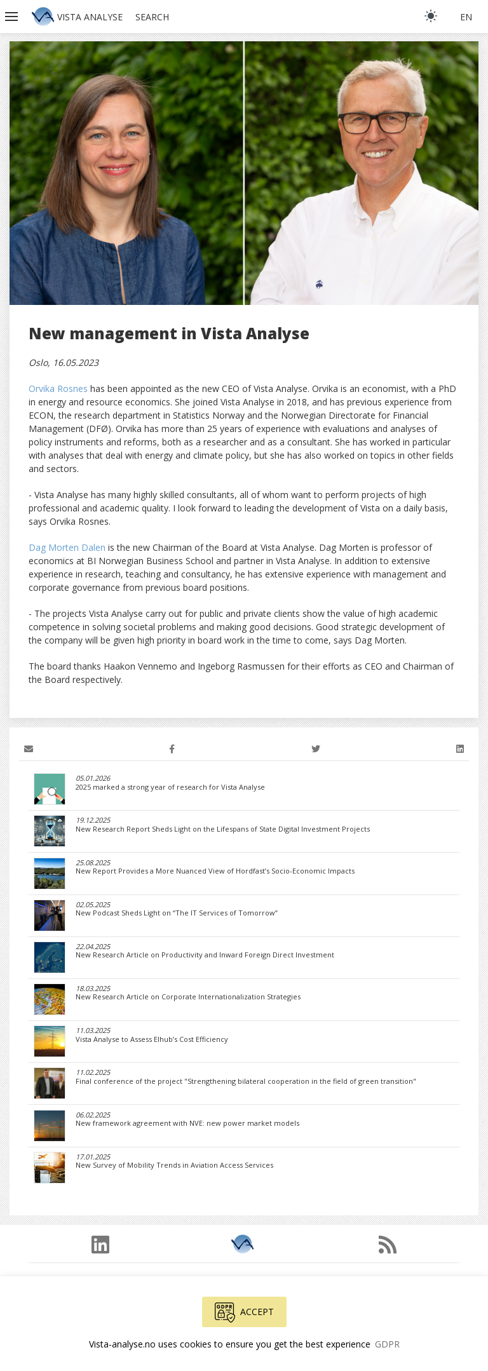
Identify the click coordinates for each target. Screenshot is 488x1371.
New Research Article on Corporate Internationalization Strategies (188, 997)
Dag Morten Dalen (67, 547)
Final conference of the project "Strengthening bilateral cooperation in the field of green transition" (246, 1081)
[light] (430, 16)
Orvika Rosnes (58, 388)
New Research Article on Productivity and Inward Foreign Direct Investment (205, 955)
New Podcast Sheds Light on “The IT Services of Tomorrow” (177, 913)
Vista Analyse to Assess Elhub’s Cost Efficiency (152, 1039)
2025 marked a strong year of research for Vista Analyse (170, 787)
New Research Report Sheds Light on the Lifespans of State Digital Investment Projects (223, 829)
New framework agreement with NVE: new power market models (187, 1123)
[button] (12, 16)
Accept (244, 1312)
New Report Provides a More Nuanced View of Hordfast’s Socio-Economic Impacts (215, 871)
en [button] (466, 17)
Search (152, 17)
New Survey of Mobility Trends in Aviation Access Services (174, 1165)
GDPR (387, 1344)
